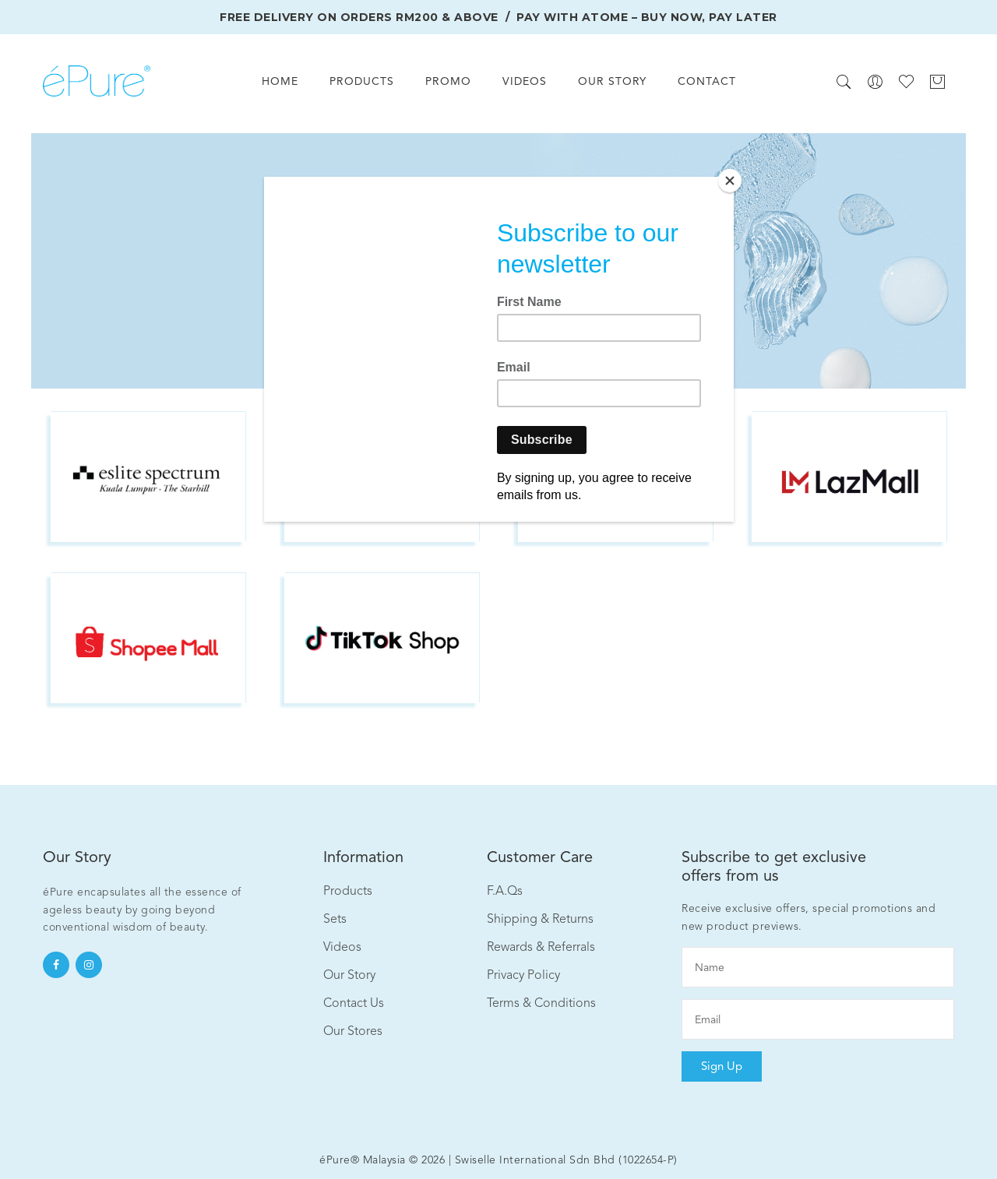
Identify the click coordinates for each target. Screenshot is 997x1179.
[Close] (730, 180)
